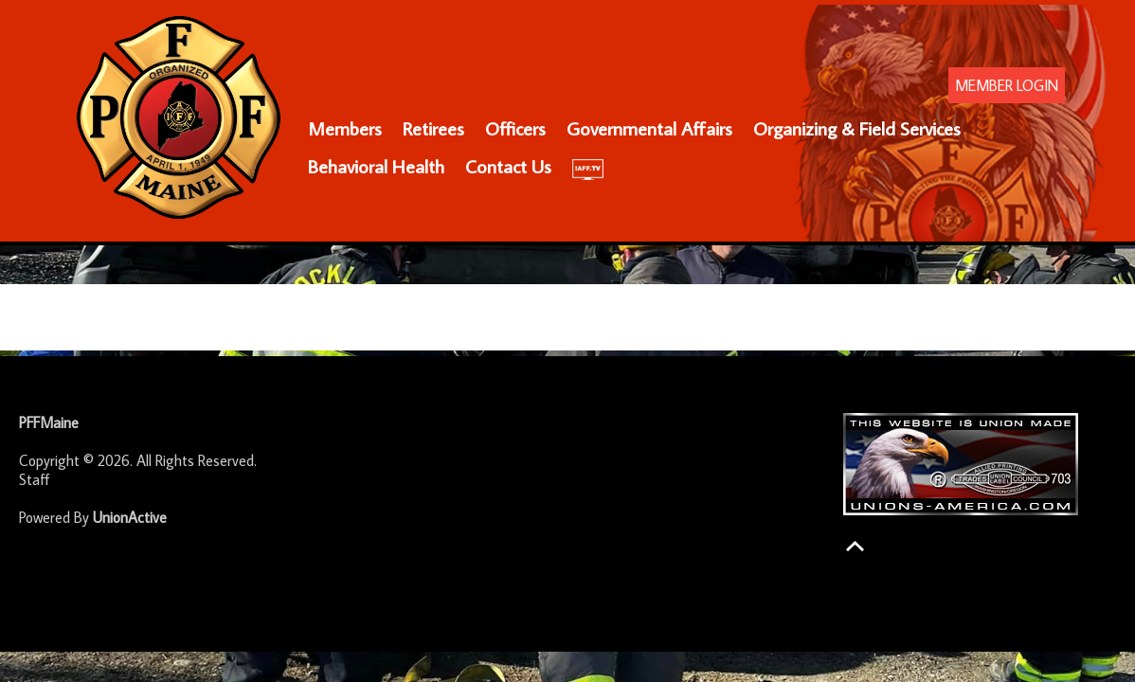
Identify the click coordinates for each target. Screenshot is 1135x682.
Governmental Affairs (649, 128)
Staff (34, 479)
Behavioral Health (376, 165)
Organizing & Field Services (857, 128)
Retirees (433, 128)
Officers (515, 128)
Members (345, 128)
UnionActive (130, 517)
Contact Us (508, 165)
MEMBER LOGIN (1006, 85)
